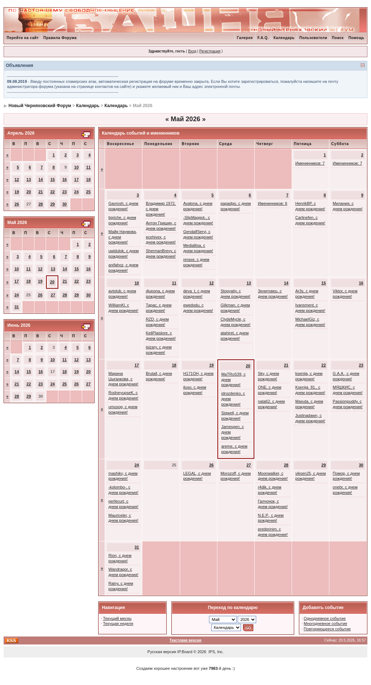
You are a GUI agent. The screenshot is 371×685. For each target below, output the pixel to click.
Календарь (284, 38)
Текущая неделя (118, 623)
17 (76, 179)
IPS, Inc (216, 652)
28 (40, 204)
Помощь (356, 38)
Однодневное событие (325, 618)
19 (16, 192)
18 (88, 179)
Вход (192, 51)
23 (64, 192)
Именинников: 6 (272, 203)
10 (76, 167)
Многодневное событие (325, 623)
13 (28, 179)
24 (76, 192)
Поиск (338, 38)
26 (16, 204)
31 (16, 307)
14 (40, 179)
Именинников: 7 (310, 163)
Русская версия (161, 652)
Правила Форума (60, 38)
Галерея (245, 38)
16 (64, 179)
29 (52, 204)
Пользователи (313, 38)
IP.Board (184, 652)
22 (52, 192)
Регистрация (209, 51)
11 (88, 167)
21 (40, 192)
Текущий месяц (117, 618)
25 (88, 192)
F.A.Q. (263, 38)
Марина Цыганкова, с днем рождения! (123, 378)
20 (28, 192)
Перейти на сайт (23, 38)
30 (64, 204)
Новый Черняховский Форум (40, 105)
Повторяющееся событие (327, 629)
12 (16, 179)
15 (52, 179)
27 (53, 295)
